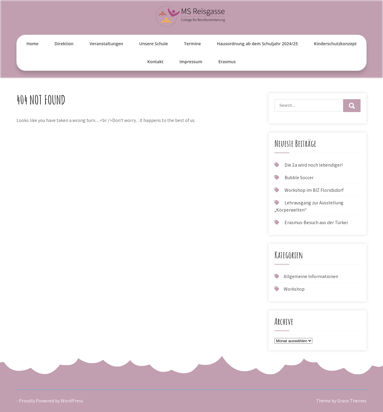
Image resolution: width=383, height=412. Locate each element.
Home (32, 43)
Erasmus (227, 61)
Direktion (63, 43)
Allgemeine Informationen (311, 276)
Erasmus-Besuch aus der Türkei (316, 222)
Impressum (191, 61)
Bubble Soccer (299, 177)
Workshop (294, 289)
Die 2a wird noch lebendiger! (314, 165)
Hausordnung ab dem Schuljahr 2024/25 (257, 43)
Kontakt (155, 61)
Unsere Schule (153, 43)
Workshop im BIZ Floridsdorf (314, 190)
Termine (192, 43)
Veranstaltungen (106, 43)
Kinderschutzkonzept (335, 43)
